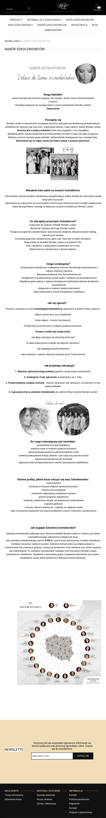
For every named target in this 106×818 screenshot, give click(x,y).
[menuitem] (17, 20)
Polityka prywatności (79, 799)
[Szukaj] (29, 8)
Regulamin (74, 803)
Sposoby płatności (46, 795)
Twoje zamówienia (14, 795)
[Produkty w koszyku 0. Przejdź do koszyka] (97, 7)
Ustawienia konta (13, 799)
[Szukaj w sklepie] (15, 9)
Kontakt (73, 795)
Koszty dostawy (44, 799)
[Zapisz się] (83, 755)
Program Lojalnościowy (80, 812)
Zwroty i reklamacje (46, 803)
